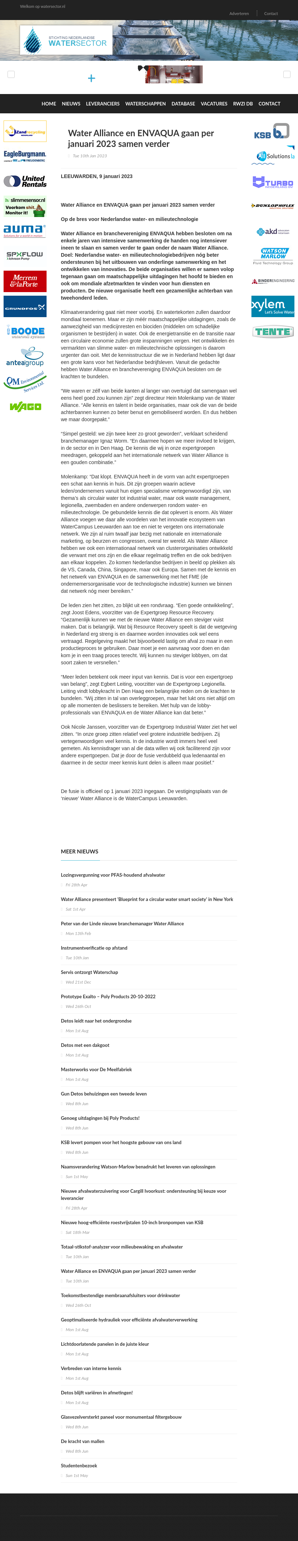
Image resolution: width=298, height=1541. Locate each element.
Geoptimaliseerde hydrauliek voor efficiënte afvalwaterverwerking (129, 1320)
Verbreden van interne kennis (91, 1368)
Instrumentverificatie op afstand (94, 948)
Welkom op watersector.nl (42, 6)
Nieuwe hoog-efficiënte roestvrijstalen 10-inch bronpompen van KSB (132, 1222)
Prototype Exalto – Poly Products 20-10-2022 (108, 996)
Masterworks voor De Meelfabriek (96, 1069)
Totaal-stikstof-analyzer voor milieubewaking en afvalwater (122, 1247)
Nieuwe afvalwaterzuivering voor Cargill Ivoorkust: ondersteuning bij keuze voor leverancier (143, 1194)
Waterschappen (145, 104)
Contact (271, 13)
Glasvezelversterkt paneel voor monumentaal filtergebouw (121, 1417)
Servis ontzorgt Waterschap (89, 972)
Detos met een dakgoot (85, 1045)
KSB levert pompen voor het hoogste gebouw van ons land (121, 1142)
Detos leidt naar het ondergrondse (96, 1021)
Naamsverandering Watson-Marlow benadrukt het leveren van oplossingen (138, 1167)
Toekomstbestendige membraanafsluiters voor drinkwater (120, 1295)
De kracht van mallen (82, 1441)
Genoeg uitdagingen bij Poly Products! (100, 1118)
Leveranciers (103, 104)
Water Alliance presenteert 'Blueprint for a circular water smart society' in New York (147, 899)
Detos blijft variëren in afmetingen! (97, 1392)
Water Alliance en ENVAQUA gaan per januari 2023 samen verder (128, 1271)
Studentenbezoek (79, 1465)
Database (183, 104)
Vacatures (214, 104)
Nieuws (71, 104)
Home (49, 104)
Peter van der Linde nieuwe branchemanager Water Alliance (122, 923)
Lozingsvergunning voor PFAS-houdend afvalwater (113, 875)
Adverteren (239, 13)
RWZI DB (243, 104)
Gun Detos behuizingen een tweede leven (104, 1094)
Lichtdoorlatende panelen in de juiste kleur (105, 1344)
